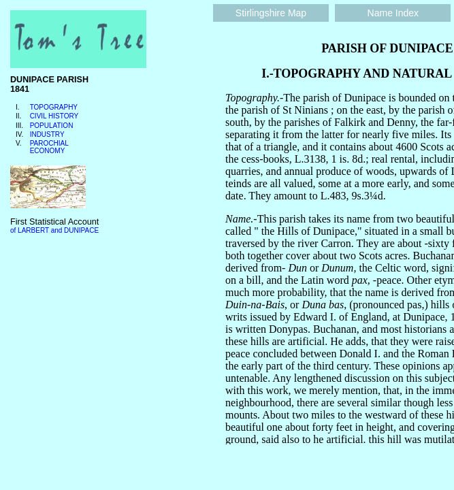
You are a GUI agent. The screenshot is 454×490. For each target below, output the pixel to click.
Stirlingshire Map (271, 12)
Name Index (393, 12)
